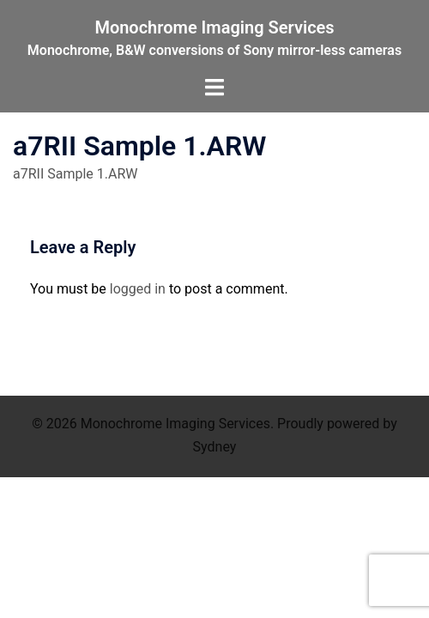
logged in (138, 289)
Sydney (215, 447)
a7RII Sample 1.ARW (75, 174)
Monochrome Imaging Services (214, 27)
